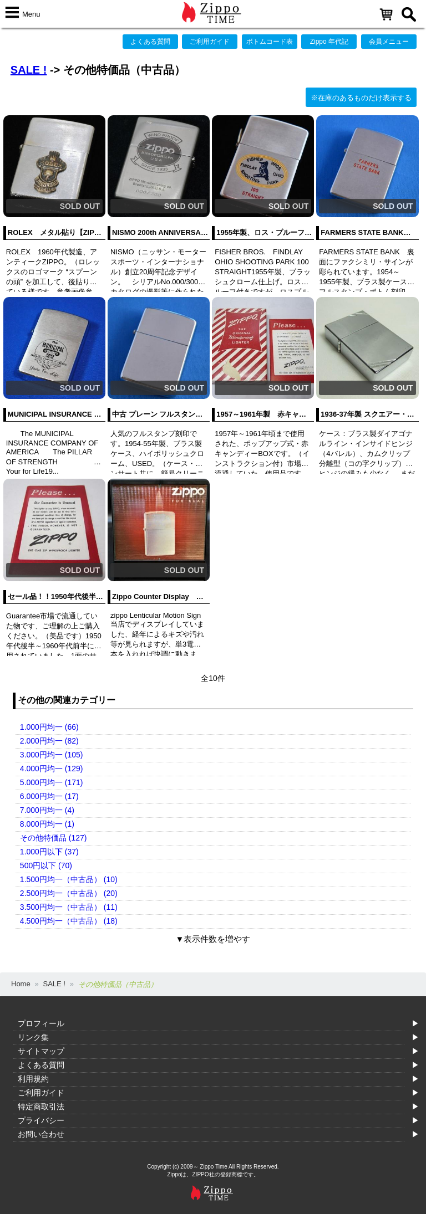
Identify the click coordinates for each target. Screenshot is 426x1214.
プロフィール (41, 1023)
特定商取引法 (41, 1106)
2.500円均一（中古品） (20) (69, 893)
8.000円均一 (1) (47, 823)
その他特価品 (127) (53, 837)
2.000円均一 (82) (49, 740)
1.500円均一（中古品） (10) (69, 879)
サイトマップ (41, 1051)
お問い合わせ (41, 1134)
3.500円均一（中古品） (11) (69, 907)
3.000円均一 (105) (51, 754)
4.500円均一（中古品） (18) (69, 920)
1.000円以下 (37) (49, 851)
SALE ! (29, 70)
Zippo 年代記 (329, 41)
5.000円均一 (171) (51, 782)
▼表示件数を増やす (213, 939)
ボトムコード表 (269, 41)
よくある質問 (150, 41)
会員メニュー (389, 41)
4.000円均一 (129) (51, 768)
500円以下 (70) (46, 865)
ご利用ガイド (210, 41)
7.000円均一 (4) (47, 810)
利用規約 (33, 1078)
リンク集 (33, 1037)
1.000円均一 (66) (49, 727)
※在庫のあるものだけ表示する (361, 98)
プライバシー (41, 1120)
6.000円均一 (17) (49, 796)
